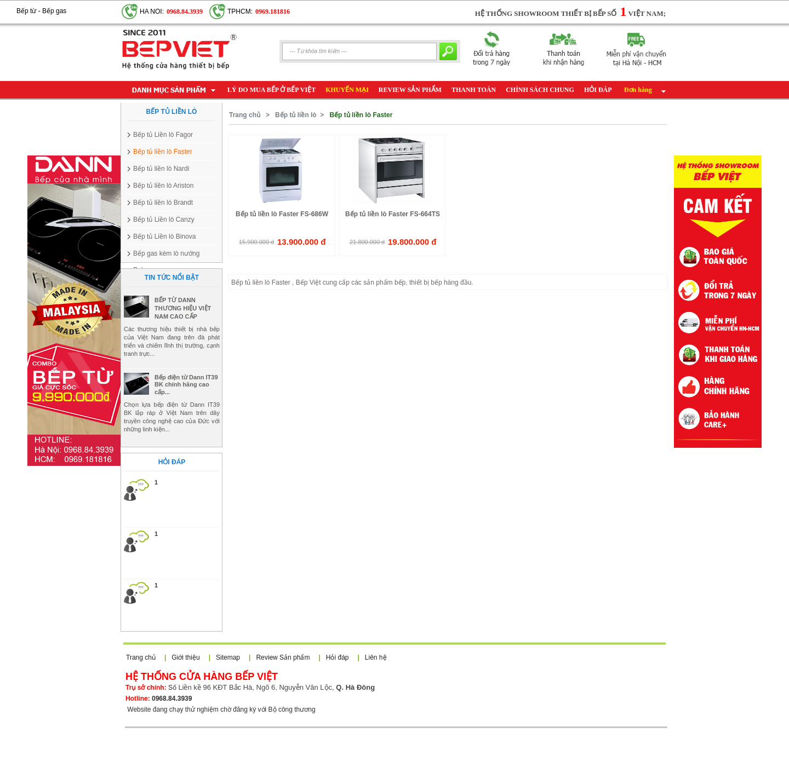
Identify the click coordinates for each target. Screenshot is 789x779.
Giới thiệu (185, 657)
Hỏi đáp (337, 657)
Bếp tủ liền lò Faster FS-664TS (392, 214)
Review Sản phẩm (283, 657)
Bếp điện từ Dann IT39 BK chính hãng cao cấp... (186, 408)
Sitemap (228, 657)
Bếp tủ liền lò (296, 115)
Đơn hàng (638, 90)
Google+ (79, 6)
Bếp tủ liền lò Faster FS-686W (282, 214)
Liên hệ (376, 657)
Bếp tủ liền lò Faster (162, 151)
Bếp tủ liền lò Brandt (163, 202)
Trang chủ (244, 115)
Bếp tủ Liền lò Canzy (164, 219)
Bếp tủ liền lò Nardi (161, 168)
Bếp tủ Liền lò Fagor (163, 135)
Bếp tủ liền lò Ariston (163, 185)
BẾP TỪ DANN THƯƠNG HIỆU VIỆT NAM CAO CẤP (183, 332)
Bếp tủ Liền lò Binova (164, 236)
